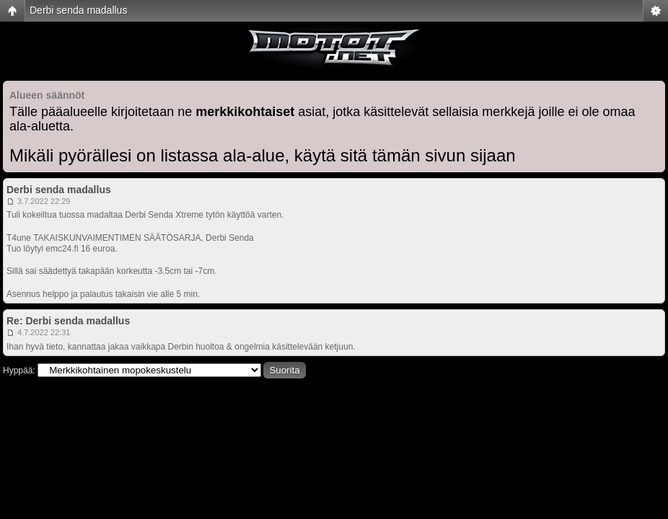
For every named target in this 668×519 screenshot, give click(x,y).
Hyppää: (19, 370)
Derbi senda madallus (78, 10)
